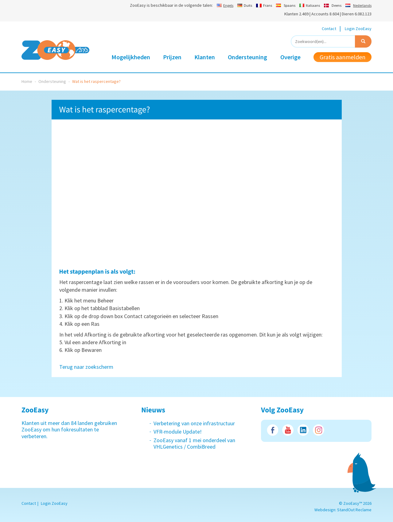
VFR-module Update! (178, 431)
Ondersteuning (247, 57)
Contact (329, 28)
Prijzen (172, 57)
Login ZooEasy (358, 28)
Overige (290, 57)
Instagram (318, 430)
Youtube (288, 430)
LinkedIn (303, 430)
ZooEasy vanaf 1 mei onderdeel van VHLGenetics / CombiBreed (194, 443)
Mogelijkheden (130, 57)
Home (26, 81)
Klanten (204, 57)
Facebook (272, 430)
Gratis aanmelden (342, 57)
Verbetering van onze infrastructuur (194, 423)
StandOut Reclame (354, 509)
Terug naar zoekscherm (86, 366)
